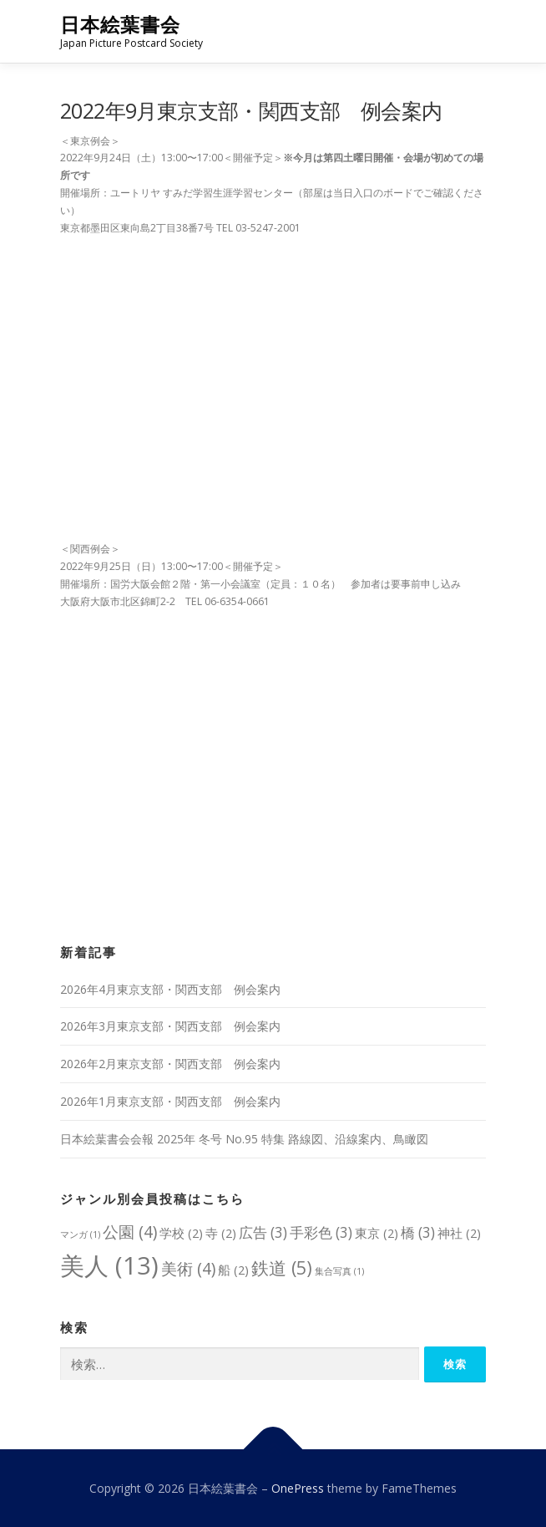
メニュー (471, 31)
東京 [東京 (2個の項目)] (376, 1232)
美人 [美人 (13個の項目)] (109, 1265)
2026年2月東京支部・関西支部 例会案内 (170, 1063)
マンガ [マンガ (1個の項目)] (80, 1234)
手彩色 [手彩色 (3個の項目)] (321, 1232)
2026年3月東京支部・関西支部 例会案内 (170, 1026)
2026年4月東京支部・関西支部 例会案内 (170, 989)
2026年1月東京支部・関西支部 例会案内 (170, 1101)
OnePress (297, 1488)
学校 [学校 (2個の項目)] (181, 1232)
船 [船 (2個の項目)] (233, 1269)
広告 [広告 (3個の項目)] (263, 1232)
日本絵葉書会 (120, 24)
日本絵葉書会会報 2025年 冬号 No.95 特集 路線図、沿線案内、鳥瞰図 (244, 1139)
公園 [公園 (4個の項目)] (130, 1231)
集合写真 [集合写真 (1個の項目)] (339, 1271)
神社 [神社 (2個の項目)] (459, 1232)
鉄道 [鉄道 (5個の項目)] (281, 1267)
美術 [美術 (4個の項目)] (188, 1268)
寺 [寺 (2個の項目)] (220, 1232)
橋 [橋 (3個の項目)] (418, 1232)
